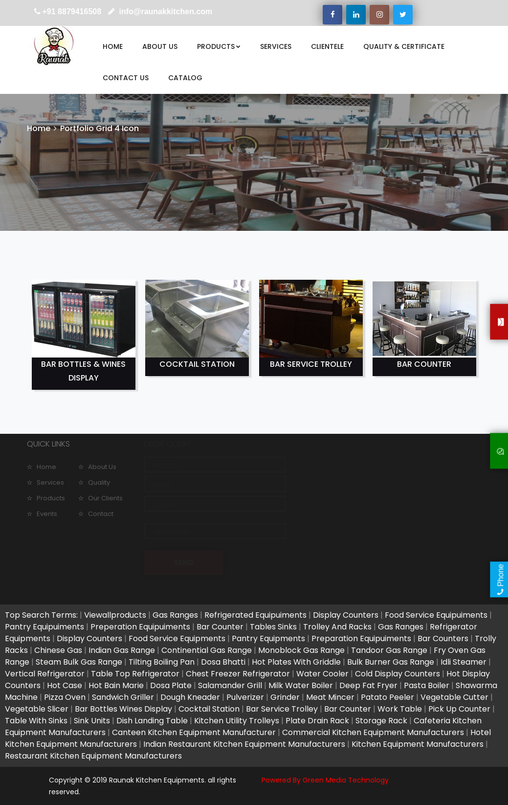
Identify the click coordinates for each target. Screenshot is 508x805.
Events (47, 513)
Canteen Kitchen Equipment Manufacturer (194, 732)
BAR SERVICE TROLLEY (311, 364)
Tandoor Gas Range (389, 650)
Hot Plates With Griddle (296, 662)
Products (51, 498)
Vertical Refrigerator (45, 673)
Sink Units (92, 720)
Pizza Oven (65, 697)
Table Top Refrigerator (135, 673)
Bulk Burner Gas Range (390, 662)
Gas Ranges (175, 615)
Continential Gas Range (206, 650)
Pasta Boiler (426, 685)
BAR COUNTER (424, 364)
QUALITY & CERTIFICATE (403, 46)
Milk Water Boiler (300, 685)
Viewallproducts (115, 615)
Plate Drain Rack (317, 720)
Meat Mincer (330, 697)
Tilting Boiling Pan (162, 662)
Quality (99, 482)
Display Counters (345, 615)
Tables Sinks (273, 626)
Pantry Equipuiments (44, 626)
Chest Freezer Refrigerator (238, 673)
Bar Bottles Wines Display (123, 709)
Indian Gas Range (121, 650)
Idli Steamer (463, 662)
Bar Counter (220, 626)
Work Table (399, 709)
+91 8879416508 (72, 11)
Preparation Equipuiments (362, 638)
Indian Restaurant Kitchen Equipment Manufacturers (244, 744)
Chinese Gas (58, 650)
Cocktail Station (209, 709)
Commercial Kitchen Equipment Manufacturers (373, 732)
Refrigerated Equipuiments (255, 615)
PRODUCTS (219, 46)
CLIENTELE (327, 46)
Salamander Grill (230, 685)
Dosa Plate (171, 685)
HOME (113, 46)
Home (38, 128)
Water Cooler (322, 673)
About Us (102, 466)
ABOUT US (159, 46)
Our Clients (105, 498)
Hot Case (64, 685)
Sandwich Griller (123, 697)
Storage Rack (381, 720)
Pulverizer (245, 697)
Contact (100, 513)
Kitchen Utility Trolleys (236, 720)
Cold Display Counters (397, 673)
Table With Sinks (36, 720)
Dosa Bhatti (223, 662)
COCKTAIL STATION (197, 364)
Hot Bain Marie (116, 685)
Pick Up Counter (459, 709)
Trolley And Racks (337, 626)
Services (50, 482)
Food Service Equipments (177, 638)
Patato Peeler (387, 697)
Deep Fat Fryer (368, 685)
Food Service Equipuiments (436, 615)
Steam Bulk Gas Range (79, 662)
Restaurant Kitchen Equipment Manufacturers (93, 755)
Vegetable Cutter (454, 697)
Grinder (285, 697)
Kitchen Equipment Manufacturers (418, 744)
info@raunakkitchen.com (164, 11)
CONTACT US (126, 78)
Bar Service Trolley (282, 709)
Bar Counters (444, 638)
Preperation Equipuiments (140, 626)
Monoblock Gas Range (301, 650)
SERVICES (275, 46)
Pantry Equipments (269, 638)
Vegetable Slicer (36, 709)
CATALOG (185, 78)
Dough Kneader (190, 697)
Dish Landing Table (152, 720)
